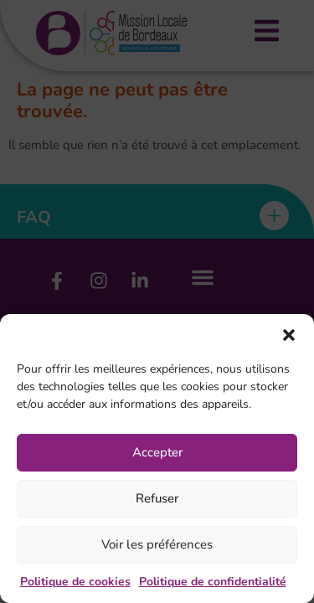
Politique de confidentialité (212, 582)
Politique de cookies (75, 582)
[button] (289, 335)
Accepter (157, 452)
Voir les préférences (157, 544)
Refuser (157, 498)
